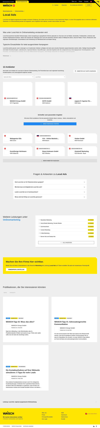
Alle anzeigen (66, 242)
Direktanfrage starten (49, 124)
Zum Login (44, 419)
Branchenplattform (8, 1)
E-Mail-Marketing (66, 233)
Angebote (12, 292)
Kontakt (86, 1)
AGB (62, 412)
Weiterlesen (7, 56)
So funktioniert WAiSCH (76, 5)
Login (88, 5)
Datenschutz (64, 417)
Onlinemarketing (11, 220)
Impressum (64, 414)
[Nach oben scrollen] (96, 402)
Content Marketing (66, 230)
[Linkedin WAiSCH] (94, 426)
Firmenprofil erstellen (16, 269)
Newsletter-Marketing (66, 220)
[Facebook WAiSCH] (96, 426)
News (5, 292)
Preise (80, 1)
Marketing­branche (22, 1)
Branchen (64, 5)
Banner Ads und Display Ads (66, 236)
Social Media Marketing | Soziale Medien (66, 223)
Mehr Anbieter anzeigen (50, 161)
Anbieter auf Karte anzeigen (85, 71)
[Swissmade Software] (89, 414)
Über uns (74, 1)
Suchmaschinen (66, 227)
